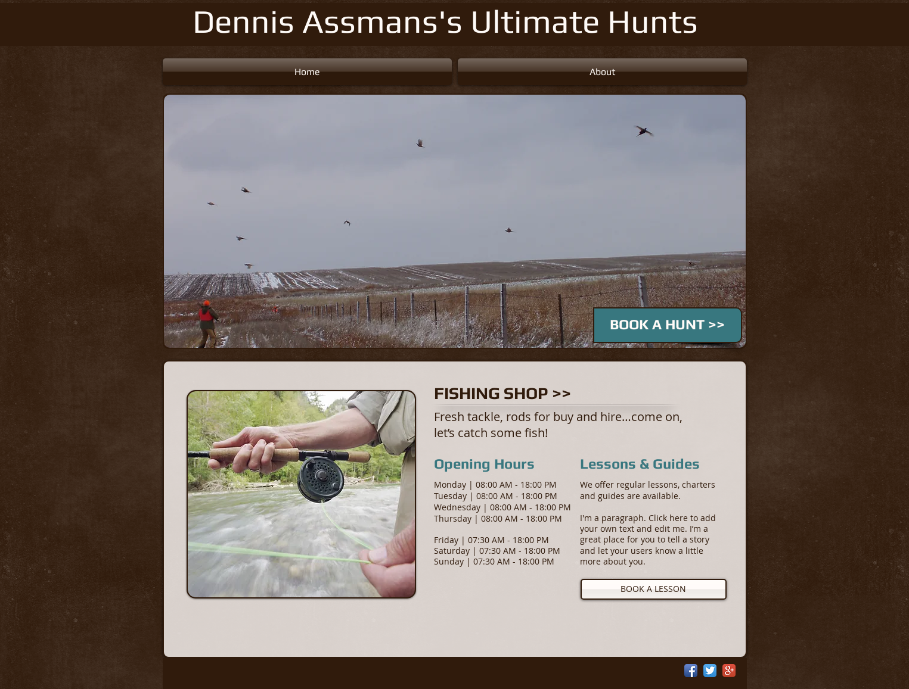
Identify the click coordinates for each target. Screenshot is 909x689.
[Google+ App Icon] (729, 670)
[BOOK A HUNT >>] (667, 325)
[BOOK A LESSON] (654, 589)
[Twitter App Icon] (709, 670)
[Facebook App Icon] (690, 670)
